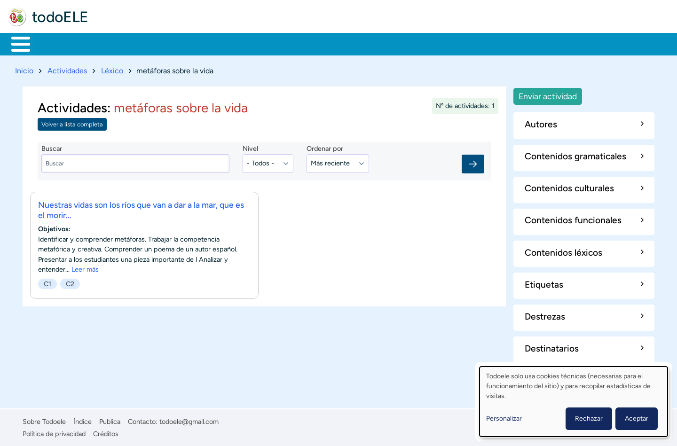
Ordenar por (325, 147)
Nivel (250, 147)
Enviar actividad (548, 94)
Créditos (105, 432)
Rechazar (589, 419)
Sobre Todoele (44, 419)
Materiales (53, 43)
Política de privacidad (54, 432)
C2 (70, 282)
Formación (115, 43)
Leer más (85, 267)
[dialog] (574, 402)
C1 (47, 282)
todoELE (60, 17)
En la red (225, 43)
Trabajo (172, 43)
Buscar (392, 43)
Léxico (112, 68)
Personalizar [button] (504, 419)
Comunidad (349, 43)
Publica (109, 419)
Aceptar (636, 419)
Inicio (16, 43)
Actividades (67, 68)
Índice (82, 419)
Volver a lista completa (72, 122)
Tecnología (285, 43)
